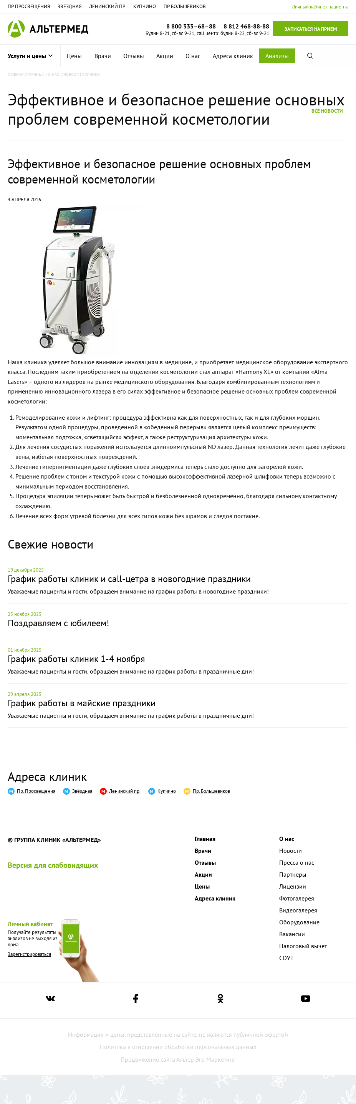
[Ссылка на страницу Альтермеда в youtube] (305, 1000)
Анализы (277, 56)
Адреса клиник (233, 56)
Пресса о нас (296, 862)
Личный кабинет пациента (320, 6)
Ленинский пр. (107, 6)
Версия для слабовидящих (53, 865)
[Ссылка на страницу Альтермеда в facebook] (135, 1000)
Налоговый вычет (303, 946)
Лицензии (292, 886)
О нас (192, 56)
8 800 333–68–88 (191, 26)
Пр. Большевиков (185, 6)
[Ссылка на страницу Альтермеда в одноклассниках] (220, 1000)
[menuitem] (74, 56)
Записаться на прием (311, 29)
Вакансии (292, 934)
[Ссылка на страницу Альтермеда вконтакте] (50, 1000)
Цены (74, 56)
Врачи (102, 56)
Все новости (327, 110)
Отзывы (133, 56)
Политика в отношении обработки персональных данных (178, 1047)
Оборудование (299, 922)
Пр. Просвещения (29, 6)
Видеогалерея (298, 910)
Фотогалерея (296, 898)
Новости (290, 850)
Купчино (144, 6)
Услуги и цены (30, 56)
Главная (205, 839)
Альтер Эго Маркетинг (205, 1059)
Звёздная (69, 6)
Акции (164, 56)
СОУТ (286, 958)
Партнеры (292, 874)
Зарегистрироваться (29, 954)
